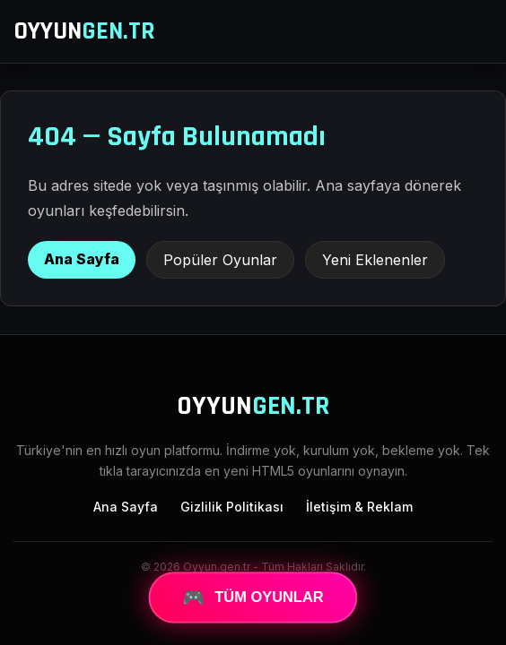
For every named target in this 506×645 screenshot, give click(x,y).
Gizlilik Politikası (232, 506)
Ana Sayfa (81, 259)
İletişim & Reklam (359, 506)
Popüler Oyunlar (220, 260)
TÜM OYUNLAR (253, 598)
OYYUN (84, 31)
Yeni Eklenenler (375, 260)
